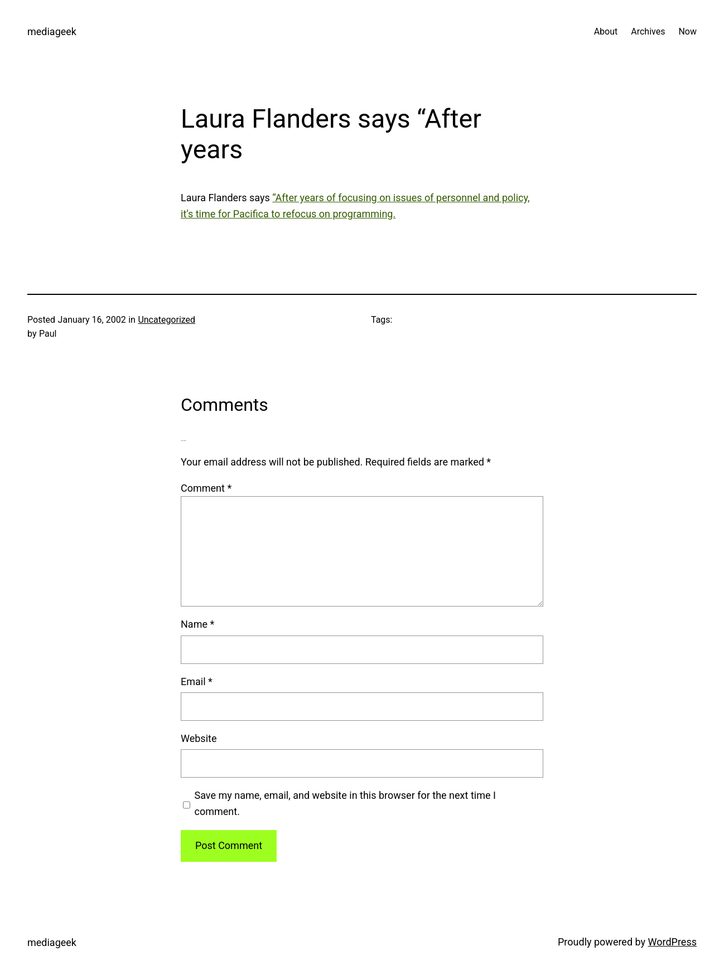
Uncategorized (166, 319)
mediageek (51, 31)
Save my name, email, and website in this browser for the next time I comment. (345, 803)
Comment (206, 488)
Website (198, 738)
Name (197, 624)
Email (197, 681)
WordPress (672, 942)
